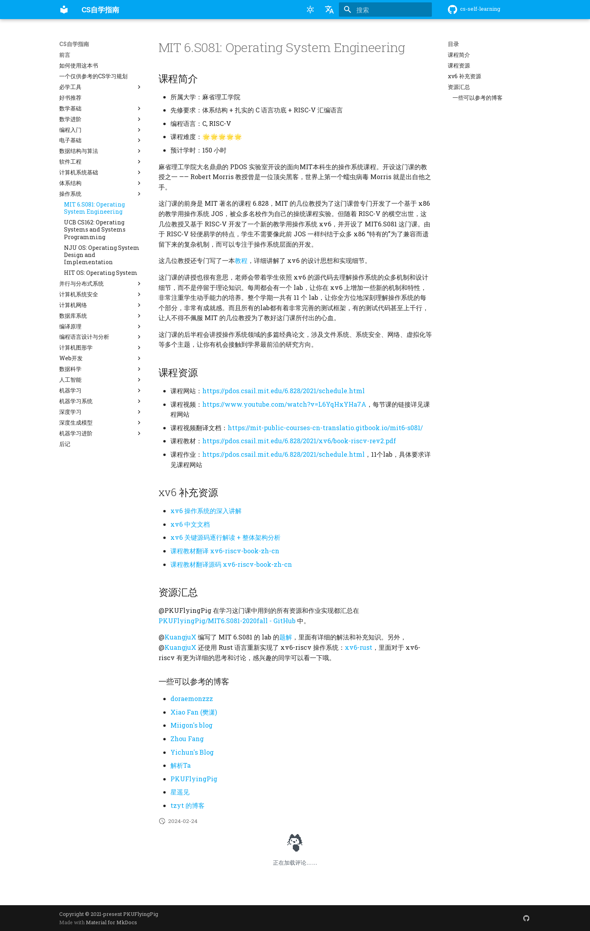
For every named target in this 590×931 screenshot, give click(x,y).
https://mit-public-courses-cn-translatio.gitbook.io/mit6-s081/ (325, 427)
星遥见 (180, 792)
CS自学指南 (74, 44)
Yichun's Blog (192, 752)
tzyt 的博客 (187, 805)
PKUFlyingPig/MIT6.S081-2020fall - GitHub (227, 620)
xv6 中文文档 (190, 524)
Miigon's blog (191, 725)
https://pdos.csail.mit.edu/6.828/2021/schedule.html (283, 390)
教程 (241, 260)
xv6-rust (358, 647)
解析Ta (180, 765)
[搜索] (385, 9)
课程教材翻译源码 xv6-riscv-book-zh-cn (231, 564)
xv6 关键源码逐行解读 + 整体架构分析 (225, 537)
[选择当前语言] (329, 9)
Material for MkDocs (111, 922)
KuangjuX (180, 637)
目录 (453, 44)
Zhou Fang (187, 738)
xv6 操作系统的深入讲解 (206, 510)
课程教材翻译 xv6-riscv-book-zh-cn (224, 551)
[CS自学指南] (64, 9)
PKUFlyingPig (193, 779)
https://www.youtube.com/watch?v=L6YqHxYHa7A (284, 404)
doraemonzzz (191, 698)
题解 (285, 637)
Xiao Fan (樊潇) (193, 712)
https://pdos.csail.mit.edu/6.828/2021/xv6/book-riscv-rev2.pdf (299, 441)
